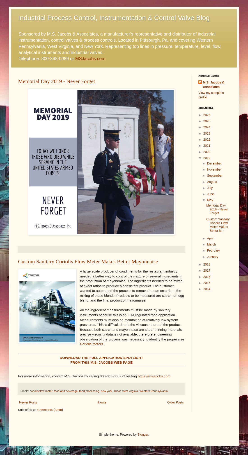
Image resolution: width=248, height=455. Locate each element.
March (211, 244)
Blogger (143, 434)
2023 (206, 133)
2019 (206, 158)
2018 (206, 264)
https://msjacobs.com (154, 376)
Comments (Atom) (50, 410)
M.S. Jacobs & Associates (213, 85)
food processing (89, 391)
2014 (206, 289)
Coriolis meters (91, 344)
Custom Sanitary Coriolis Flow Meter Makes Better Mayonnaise (88, 261)
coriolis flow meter (41, 391)
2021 (206, 145)
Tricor (117, 391)
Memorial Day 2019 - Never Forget (56, 81)
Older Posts (175, 402)
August (212, 182)
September (214, 175)
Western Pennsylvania (154, 391)
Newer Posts (28, 402)
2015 (206, 283)
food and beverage (66, 391)
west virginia (130, 391)
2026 (206, 115)
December (214, 163)
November (214, 169)
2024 (206, 127)
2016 (206, 277)
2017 (206, 270)
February (213, 250)
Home (102, 402)
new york (106, 391)
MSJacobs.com (90, 58)
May (210, 200)
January (212, 257)
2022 (206, 139)
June (210, 194)
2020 (206, 152)
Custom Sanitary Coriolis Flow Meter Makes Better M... (218, 224)
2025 (206, 121)
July (210, 188)
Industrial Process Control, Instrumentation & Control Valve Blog (114, 17)
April (210, 238)
